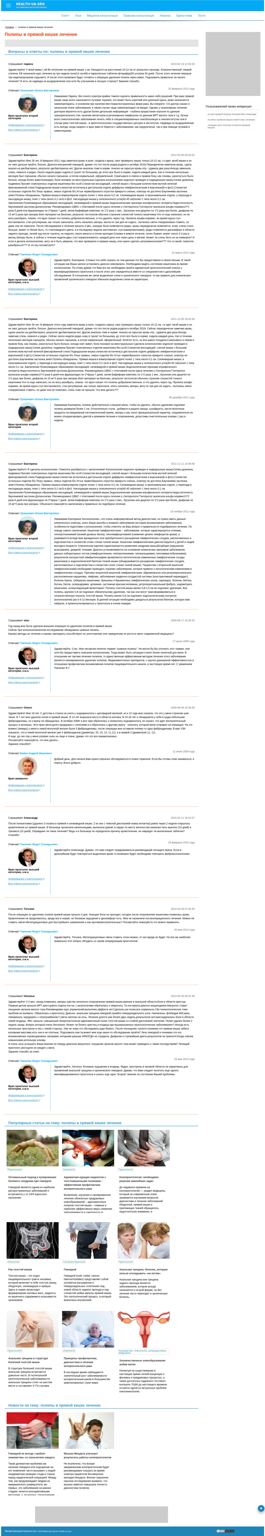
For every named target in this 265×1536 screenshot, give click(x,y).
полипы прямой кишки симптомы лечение (231, 119)
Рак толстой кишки (20, 1269)
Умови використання (17, 1531)
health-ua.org (34, 5)
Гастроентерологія (74, 1261)
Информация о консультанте (26, 125)
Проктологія (15, 1169)
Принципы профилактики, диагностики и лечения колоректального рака (80, 1362)
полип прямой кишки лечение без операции (232, 114)
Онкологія (69, 1169)
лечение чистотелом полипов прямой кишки (229, 126)
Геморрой (70, 1269)
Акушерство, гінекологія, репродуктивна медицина (142, 1351)
